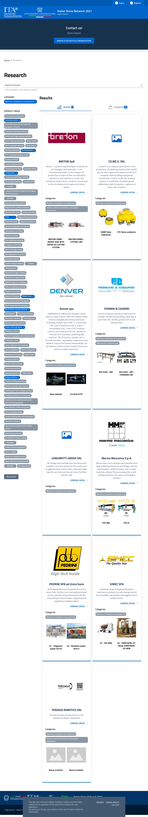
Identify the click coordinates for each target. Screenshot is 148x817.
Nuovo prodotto (56, 772)
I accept (115, 805)
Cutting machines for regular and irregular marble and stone (20, 192)
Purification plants (12, 340)
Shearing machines (12, 373)
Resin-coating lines (28, 350)
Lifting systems (11, 268)
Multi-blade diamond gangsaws (17, 305)
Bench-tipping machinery (14, 141)
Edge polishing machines (27, 217)
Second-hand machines (14, 364)
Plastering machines (25, 314)
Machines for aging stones (15, 278)
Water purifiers (10, 452)
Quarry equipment (12, 350)
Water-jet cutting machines (15, 456)
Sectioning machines (12, 368)
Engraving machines (27, 222)
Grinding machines (12, 259)
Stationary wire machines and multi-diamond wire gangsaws (18, 401)
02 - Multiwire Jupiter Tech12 (76, 649)
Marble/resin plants (12, 291)
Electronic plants (11, 222)
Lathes (30, 263)
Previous (43, 231)
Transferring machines (13, 433)
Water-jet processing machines (16, 461)
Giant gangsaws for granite (15, 254)
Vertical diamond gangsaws (15, 447)
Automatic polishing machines (16, 131)
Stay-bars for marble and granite (17, 407)
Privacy (100, 802)
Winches (10, 466)
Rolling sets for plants (13, 354)
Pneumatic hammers (13, 318)
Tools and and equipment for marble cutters (18, 427)
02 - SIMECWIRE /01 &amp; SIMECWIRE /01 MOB (126, 647)
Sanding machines (12, 359)
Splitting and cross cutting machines (18, 391)
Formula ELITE (76, 395)
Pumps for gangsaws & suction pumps (19, 336)
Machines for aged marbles (15, 273)
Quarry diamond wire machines (16, 345)
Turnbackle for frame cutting (15, 438)
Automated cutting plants (14, 116)
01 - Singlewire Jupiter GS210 (55, 649)
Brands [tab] (66, 107)
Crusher (10, 186)
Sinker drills (27, 373)
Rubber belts (29, 354)
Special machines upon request (16, 386)
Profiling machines (12, 331)
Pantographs (10, 314)
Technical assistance (12, 421)
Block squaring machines (14, 146)
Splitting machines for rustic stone (18, 395)
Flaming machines (12, 236)
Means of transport (12, 296)
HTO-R (126, 524)
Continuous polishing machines (16, 177)
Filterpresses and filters (14, 231)
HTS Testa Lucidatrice (126, 232)
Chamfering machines (13, 169)
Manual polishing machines (15, 287)
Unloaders (10, 443)
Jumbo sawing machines (14, 263)
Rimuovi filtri (11, 477)
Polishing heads (29, 318)
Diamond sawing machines (15, 203)
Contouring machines (13, 182)
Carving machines (11, 159)
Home (7, 60)
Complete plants (30, 169)
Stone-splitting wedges (14, 412)
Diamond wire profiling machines (17, 208)
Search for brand (13, 85)
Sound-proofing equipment (15, 381)
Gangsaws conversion (13, 245)
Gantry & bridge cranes (13, 250)
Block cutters (31, 141)
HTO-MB (106, 524)
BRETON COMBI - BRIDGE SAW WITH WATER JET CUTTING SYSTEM (56, 244)
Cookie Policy (112, 802)
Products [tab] (117, 107)
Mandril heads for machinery (15, 282)
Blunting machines (12, 150)
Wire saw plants (24, 466)
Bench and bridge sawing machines (18, 136)
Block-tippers (31, 146)
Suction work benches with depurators (19, 417)
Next (90, 231)
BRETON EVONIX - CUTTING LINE (76, 241)
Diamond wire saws (12, 212)
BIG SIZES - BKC (106, 373)
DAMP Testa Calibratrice (106, 234)
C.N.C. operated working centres (17, 155)
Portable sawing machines (15, 323)
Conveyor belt (29, 182)
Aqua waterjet (56, 395)
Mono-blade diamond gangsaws (17, 301)
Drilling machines (28, 212)
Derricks (10, 198)
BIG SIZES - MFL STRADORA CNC (126, 374)
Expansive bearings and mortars (17, 226)
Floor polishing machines (14, 240)
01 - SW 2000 (106, 644)
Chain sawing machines (14, 164)
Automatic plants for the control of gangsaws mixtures (18, 126)
